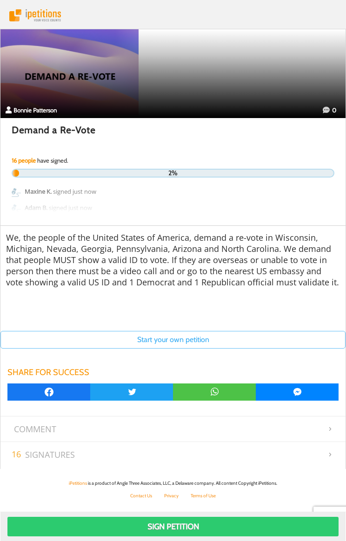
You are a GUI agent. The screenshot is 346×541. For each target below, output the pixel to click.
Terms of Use (203, 496)
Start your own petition (173, 339)
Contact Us (141, 496)
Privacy (171, 496)
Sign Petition (173, 526)
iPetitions (173, 15)
